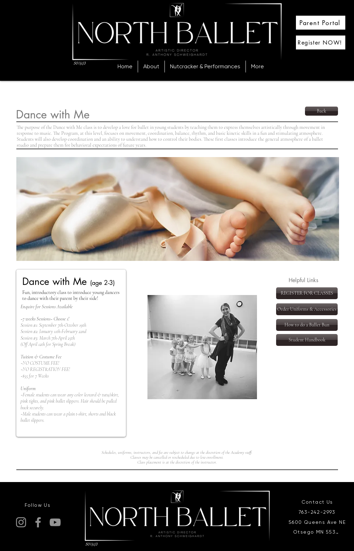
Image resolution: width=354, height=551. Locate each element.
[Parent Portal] (320, 23)
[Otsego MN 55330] (318, 532)
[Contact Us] (318, 502)
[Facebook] (38, 522)
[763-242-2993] (318, 512)
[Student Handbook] (307, 340)
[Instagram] (21, 522)
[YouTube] (55, 522)
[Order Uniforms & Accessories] (307, 309)
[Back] (321, 111)
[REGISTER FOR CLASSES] (307, 293)
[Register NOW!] (320, 42)
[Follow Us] (38, 505)
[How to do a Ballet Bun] (307, 325)
